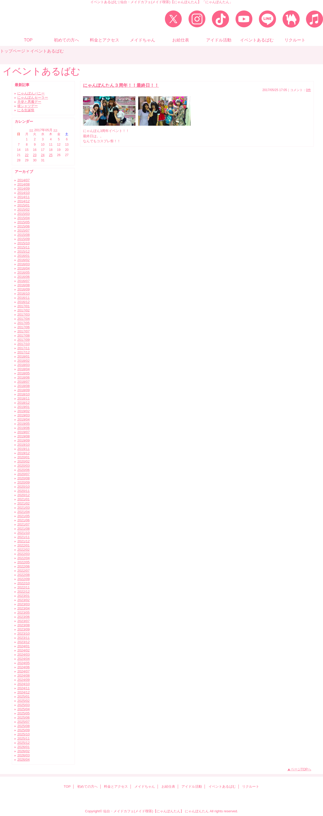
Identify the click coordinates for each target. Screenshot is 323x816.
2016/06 (23, 277)
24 (42, 155)
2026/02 (23, 751)
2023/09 (23, 629)
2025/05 (23, 713)
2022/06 (23, 566)
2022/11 (23, 587)
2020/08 (23, 478)
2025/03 (23, 705)
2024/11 (23, 688)
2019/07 (23, 432)
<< (31, 130)
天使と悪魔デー (29, 102)
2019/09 (23, 440)
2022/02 (23, 550)
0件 (308, 90)
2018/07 (23, 382)
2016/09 (23, 289)
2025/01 (23, 696)
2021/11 (23, 537)
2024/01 (23, 646)
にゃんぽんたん (197, 811)
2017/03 (23, 314)
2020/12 (23, 495)
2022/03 (23, 554)
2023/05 (23, 612)
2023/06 (23, 617)
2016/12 (23, 302)
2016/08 (23, 285)
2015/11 (23, 247)
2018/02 (23, 361)
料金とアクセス (116, 786)
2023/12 (23, 642)
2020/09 (23, 482)
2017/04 (23, 319)
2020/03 (23, 466)
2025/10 (23, 734)
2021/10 (23, 533)
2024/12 (23, 692)
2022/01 (23, 545)
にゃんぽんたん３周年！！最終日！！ (121, 85)
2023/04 (23, 608)
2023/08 (23, 625)
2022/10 (23, 583)
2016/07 (23, 281)
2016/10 (23, 293)
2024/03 (23, 654)
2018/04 (23, 369)
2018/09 (23, 390)
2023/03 (23, 604)
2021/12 (23, 541)
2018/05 (23, 373)
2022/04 (23, 558)
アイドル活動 (191, 786)
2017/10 (23, 344)
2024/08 (23, 675)
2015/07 (23, 230)
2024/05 (23, 663)
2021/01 (23, 499)
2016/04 (23, 268)
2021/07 (23, 524)
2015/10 (23, 243)
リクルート (250, 786)
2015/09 (23, 239)
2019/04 (23, 419)
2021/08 (23, 529)
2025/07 (23, 722)
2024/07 (23, 671)
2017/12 (23, 352)
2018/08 (23, 386)
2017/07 (23, 331)
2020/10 (23, 487)
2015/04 (23, 218)
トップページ (12, 51)
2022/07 (23, 571)
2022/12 (23, 592)
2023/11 (23, 638)
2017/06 (23, 327)
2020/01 (23, 457)
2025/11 (23, 738)
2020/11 (23, 491)
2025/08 (23, 726)
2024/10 (23, 684)
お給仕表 (168, 786)
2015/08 (23, 235)
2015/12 (23, 251)
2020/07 (23, 474)
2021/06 (23, 520)
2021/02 (23, 503)
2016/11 (23, 298)
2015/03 (23, 214)
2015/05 (23, 222)
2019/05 (23, 424)
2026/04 (23, 759)
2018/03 (23, 365)
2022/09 (23, 579)
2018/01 (23, 356)
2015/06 (23, 226)
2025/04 (23, 709)
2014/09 (23, 188)
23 (35, 155)
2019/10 (23, 445)
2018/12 (23, 403)
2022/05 (23, 562)
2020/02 (23, 461)
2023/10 (23, 633)
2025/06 (23, 717)
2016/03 (23, 264)
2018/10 (23, 394)
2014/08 (23, 184)
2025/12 (23, 743)
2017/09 (23, 340)
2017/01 (23, 306)
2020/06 (23, 470)
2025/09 (23, 730)
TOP (28, 40)
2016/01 (23, 256)
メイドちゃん (144, 786)
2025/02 (23, 701)
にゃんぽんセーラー (32, 97)
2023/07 (23, 621)
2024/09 (23, 680)
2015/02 (23, 209)
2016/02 (23, 260)
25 (51, 155)
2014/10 (23, 193)
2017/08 (23, 335)
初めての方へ (87, 786)
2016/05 (23, 272)
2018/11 (23, 398)
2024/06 (23, 667)
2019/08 (23, 436)
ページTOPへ (301, 769)
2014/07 (23, 180)
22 (26, 155)
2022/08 (23, 575)
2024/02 (23, 650)
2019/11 (23, 449)
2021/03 (23, 508)
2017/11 (23, 348)
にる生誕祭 (25, 110)
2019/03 (23, 415)
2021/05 (23, 516)
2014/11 (23, 197)
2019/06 (23, 428)
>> (55, 130)
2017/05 (23, 323)
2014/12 (23, 201)
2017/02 (23, 310)
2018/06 (23, 377)
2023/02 (23, 600)
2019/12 (23, 453)
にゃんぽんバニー (31, 93)
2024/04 (23, 659)
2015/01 (23, 205)
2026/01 (23, 747)
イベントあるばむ (222, 786)
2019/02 (23, 411)
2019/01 (23, 407)
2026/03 (23, 755)
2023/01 (23, 596)
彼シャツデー (27, 106)
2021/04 (23, 512)
